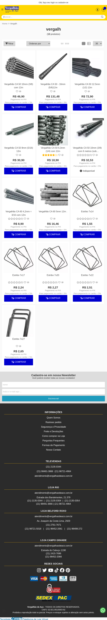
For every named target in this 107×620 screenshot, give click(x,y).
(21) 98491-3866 (45, 471)
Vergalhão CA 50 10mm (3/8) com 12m (18, 86)
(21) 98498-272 (74, 528)
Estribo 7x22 (87, 275)
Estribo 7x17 (18, 275)
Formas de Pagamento (53, 445)
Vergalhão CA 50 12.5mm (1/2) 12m (87, 86)
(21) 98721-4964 (63, 471)
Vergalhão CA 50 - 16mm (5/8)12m (52, 86)
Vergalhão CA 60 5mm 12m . (53, 211)
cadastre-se (63, 2)
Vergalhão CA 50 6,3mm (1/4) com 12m (53, 149)
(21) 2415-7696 (53, 553)
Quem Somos (53, 417)
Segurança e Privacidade (53, 426)
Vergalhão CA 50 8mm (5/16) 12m (18, 149)
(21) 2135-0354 (72, 500)
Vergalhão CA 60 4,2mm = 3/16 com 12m (18, 213)
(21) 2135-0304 (53, 500)
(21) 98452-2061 (54, 528)
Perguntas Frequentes (53, 440)
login (53, 2)
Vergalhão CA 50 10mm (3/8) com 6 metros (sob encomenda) (87, 150)
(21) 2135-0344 (53, 466)
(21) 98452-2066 (53, 556)
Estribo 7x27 (18, 338)
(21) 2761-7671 (53, 524)
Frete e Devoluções (53, 431)
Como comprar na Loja (53, 435)
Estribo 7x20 (53, 275)
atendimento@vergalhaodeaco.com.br (53, 475)
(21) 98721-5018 (33, 528)
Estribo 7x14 (87, 211)
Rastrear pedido (53, 422)
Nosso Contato (53, 449)
